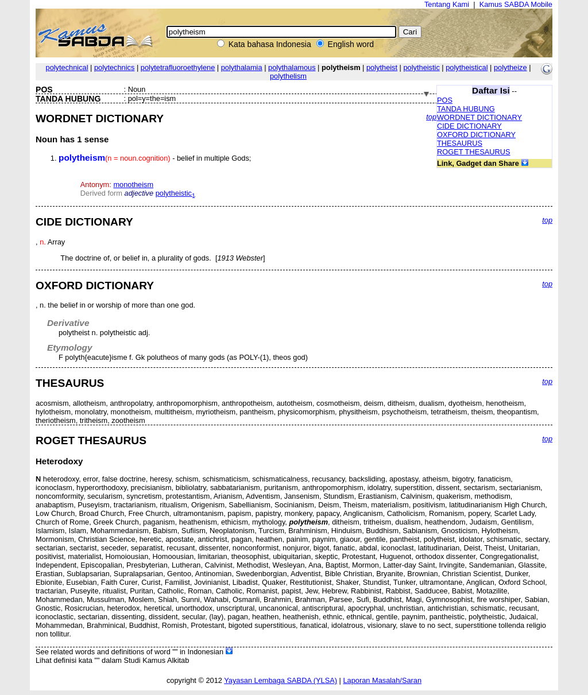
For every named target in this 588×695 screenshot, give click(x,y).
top (431, 116)
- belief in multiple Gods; (155, 158)
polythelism (288, 76)
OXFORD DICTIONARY (476, 134)
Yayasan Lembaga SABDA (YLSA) (280, 680)
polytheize (510, 67)
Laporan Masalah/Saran (382, 680)
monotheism (133, 184)
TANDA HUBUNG (466, 108)
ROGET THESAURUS (473, 151)
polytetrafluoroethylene (178, 67)
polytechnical (67, 67)
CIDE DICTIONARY (469, 126)
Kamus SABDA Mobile (515, 4)
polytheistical (467, 67)
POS (444, 100)
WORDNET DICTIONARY (479, 117)
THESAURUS (459, 143)
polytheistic (422, 67)
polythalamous (292, 67)
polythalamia (241, 67)
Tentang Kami (446, 4)
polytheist (381, 67)
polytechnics (114, 67)
